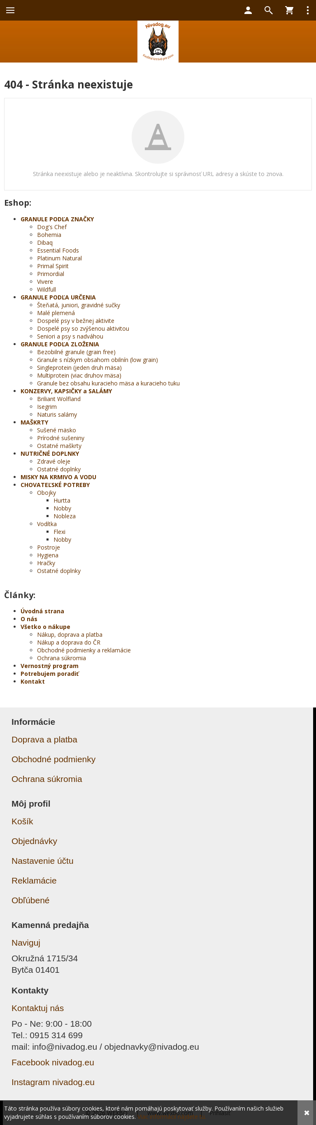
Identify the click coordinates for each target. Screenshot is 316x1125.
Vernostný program (50, 666)
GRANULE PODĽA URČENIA (58, 297)
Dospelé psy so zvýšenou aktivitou (83, 328)
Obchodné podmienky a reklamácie (84, 650)
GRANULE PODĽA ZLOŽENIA (60, 344)
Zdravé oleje (53, 461)
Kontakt (33, 681)
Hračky (46, 563)
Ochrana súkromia (61, 658)
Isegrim (47, 407)
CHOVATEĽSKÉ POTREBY (55, 485)
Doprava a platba (44, 739)
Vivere (45, 281)
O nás (29, 619)
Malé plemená (56, 313)
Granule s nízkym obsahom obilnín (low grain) (97, 360)
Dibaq (45, 242)
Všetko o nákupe (45, 627)
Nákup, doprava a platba (69, 634)
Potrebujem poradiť (50, 673)
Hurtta (61, 500)
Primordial (50, 274)
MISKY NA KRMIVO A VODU (58, 477)
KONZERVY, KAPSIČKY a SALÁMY (66, 391)
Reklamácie (34, 880)
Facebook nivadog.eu (53, 1062)
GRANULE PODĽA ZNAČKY (57, 219)
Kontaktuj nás (38, 1008)
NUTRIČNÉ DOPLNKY (50, 453)
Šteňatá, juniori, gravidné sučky (78, 305)
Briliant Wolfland (59, 399)
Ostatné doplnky (59, 469)
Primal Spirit (53, 266)
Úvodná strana (42, 611)
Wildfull (46, 289)
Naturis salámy (57, 414)
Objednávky (34, 841)
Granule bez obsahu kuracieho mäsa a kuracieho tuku (108, 383)
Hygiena (47, 555)
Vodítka (47, 524)
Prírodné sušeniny (60, 438)
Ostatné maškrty (59, 446)
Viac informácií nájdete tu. (171, 1116)
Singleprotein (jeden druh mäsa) (79, 367)
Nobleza (64, 516)
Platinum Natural (59, 258)
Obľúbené (31, 900)
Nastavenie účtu (43, 860)
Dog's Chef (52, 227)
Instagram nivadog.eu (53, 1082)
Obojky (46, 492)
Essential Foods (58, 250)
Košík (22, 821)
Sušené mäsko (56, 430)
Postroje (48, 547)
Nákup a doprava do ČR (68, 642)
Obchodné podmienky (53, 759)
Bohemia (49, 235)
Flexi (59, 532)
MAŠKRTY (34, 422)
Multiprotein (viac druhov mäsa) (79, 375)
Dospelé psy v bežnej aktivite (75, 321)
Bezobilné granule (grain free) (76, 352)
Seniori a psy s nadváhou (70, 336)
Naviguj (26, 942)
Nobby (62, 508)
